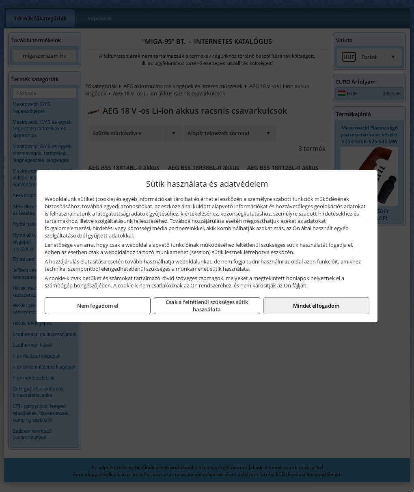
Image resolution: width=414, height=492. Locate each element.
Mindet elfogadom (316, 305)
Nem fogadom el (98, 305)
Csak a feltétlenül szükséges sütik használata (207, 305)
